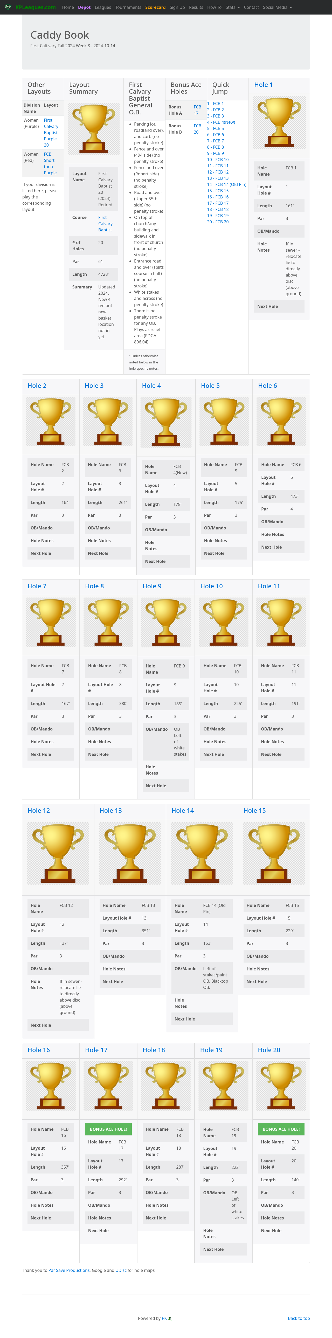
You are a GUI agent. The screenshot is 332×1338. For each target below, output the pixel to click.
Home (68, 7)
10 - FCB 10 (218, 159)
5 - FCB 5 (215, 128)
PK (167, 1318)
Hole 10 (211, 586)
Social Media (275, 7)
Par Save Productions (69, 1270)
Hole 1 (263, 84)
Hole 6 (267, 385)
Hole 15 (255, 810)
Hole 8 (94, 586)
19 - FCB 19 (218, 215)
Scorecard (155, 7)
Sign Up (177, 7)
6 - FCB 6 (215, 134)
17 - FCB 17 (218, 203)
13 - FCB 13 (218, 178)
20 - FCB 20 (218, 222)
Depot (84, 7)
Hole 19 (211, 1049)
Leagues (103, 7)
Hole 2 (36, 385)
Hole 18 (154, 1049)
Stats (231, 7)
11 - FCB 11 (218, 166)
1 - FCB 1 (215, 103)
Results (196, 7)
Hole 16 (38, 1049)
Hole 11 (269, 586)
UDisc (121, 1270)
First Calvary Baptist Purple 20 (51, 132)
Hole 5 (210, 385)
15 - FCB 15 (218, 191)
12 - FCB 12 (218, 172)
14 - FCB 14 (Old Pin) (226, 184)
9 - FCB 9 (215, 153)
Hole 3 (94, 385)
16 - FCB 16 (218, 197)
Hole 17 (96, 1049)
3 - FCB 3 (215, 116)
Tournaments (128, 7)
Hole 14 (182, 810)
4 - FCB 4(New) (221, 122)
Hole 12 (38, 810)
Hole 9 (152, 586)
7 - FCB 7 (215, 141)
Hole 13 (111, 810)
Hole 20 (269, 1049)
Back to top (299, 1318)
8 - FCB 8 (215, 147)
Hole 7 (36, 586)
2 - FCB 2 (215, 110)
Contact (251, 7)
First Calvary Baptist (105, 224)
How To (214, 7)
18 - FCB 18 (218, 209)
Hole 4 (151, 385)
